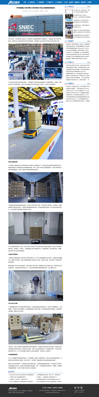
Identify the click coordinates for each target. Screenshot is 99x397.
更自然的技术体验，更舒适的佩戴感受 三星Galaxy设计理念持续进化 (82, 46)
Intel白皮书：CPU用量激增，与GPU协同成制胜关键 (78, 52)
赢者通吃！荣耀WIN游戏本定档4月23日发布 (76, 58)
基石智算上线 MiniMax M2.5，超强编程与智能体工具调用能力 (81, 92)
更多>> (88, 6)
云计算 (66, 2)
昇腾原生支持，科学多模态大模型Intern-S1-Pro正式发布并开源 (81, 94)
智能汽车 (83, 2)
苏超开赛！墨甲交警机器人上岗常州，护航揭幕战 (78, 44)
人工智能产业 (49, 2)
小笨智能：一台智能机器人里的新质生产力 (46, 377)
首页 (25, 2)
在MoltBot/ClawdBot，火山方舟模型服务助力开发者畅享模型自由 (81, 98)
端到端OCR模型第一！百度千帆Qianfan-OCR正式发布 (79, 88)
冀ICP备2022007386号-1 (44, 390)
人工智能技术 (58, 2)
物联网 (71, 2)
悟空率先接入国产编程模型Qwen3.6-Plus (76, 71)
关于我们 (44, 387)
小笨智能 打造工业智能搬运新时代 (18, 377)
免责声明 (55, 387)
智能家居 (76, 2)
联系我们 (49, 387)
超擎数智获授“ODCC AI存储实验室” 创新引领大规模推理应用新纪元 (82, 73)
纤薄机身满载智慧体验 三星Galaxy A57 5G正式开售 (78, 48)
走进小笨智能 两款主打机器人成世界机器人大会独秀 (48, 381)
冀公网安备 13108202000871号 (58, 390)
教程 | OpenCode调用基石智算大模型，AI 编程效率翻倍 (79, 101)
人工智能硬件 (40, 2)
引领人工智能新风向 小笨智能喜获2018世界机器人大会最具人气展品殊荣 (27, 381)
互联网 (89, 2)
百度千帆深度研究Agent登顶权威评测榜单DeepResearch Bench (81, 96)
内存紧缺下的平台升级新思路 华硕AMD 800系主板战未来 (79, 56)
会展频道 (60, 387)
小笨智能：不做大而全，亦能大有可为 (19, 379)
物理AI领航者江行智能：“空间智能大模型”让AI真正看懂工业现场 (81, 67)
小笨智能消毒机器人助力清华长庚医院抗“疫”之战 (48, 379)
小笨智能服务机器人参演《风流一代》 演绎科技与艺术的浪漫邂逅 (52, 374)
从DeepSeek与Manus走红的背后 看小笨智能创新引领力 (23, 374)
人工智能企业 (31, 2)
